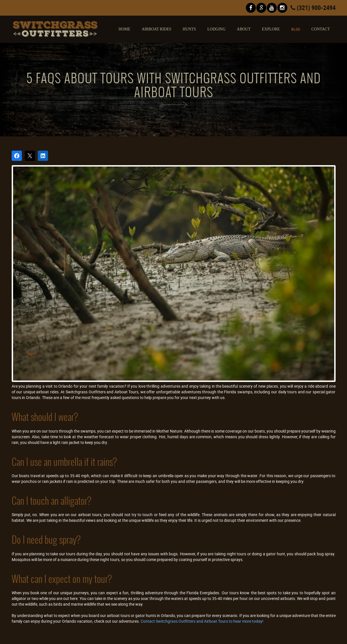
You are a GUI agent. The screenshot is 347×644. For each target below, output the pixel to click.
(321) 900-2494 (313, 7)
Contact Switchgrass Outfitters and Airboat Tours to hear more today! (202, 621)
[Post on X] (30, 156)
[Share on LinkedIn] (43, 156)
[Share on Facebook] (17, 156)
